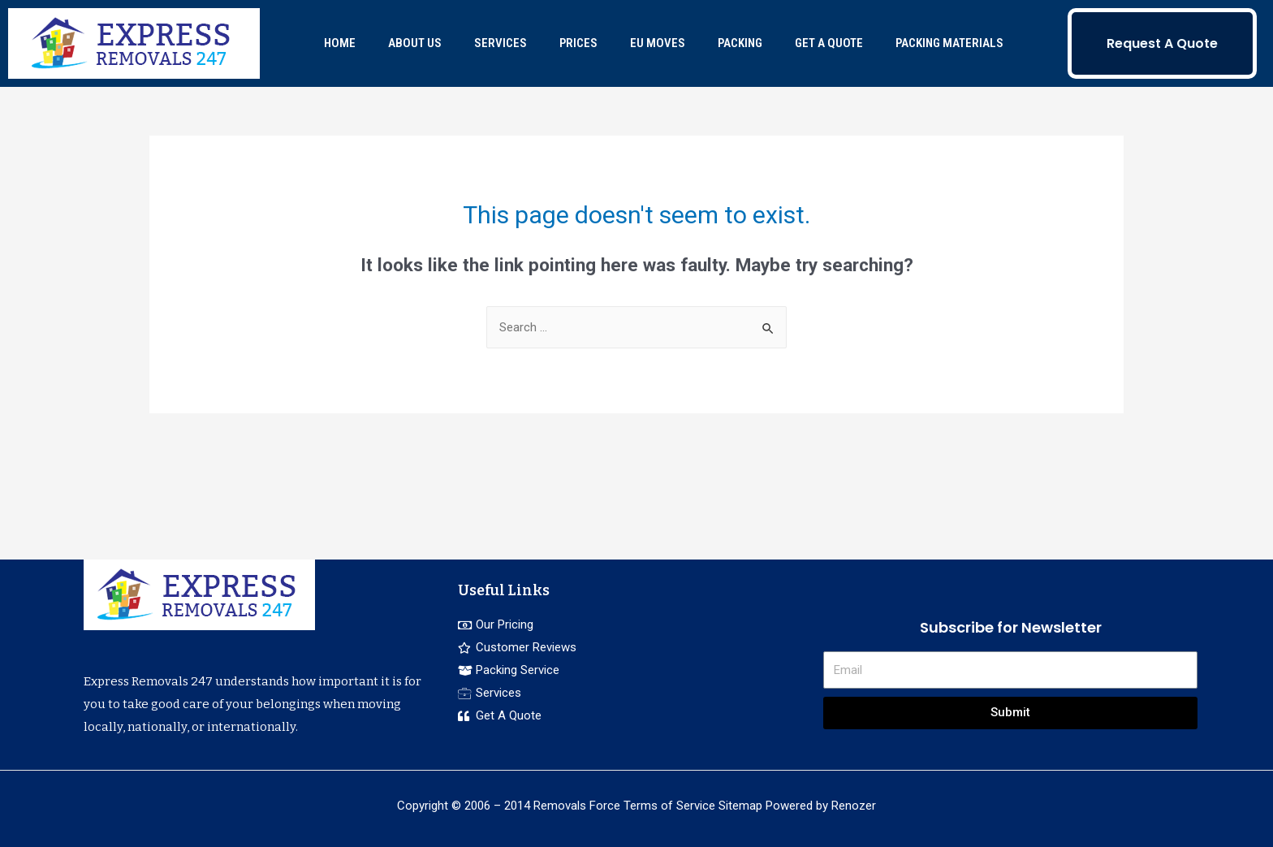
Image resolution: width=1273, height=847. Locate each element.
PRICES (578, 43)
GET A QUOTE (829, 43)
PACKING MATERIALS (949, 43)
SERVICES (500, 43)
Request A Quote (1162, 43)
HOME (340, 43)
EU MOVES (657, 43)
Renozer (853, 805)
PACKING (740, 43)
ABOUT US (415, 43)
